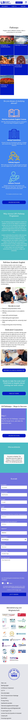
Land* (2, 500)
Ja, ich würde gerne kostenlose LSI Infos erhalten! (13, 572)
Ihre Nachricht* (5, 551)
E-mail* (3, 493)
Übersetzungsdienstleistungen (10, 699)
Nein (9, 577)
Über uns (3, 676)
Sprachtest (4, 691)
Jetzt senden (14, 588)
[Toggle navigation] (26, 2)
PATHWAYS (5, 6)
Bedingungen (5, 679)
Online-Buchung (14, 202)
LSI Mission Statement (7, 681)
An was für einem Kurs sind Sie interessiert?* (14, 508)
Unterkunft (4, 709)
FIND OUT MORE (14, 393)
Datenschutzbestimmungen (18, 581)
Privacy (17, 583)
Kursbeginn (4, 530)
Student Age (4, 544)
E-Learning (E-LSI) (6, 704)
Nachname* (4, 485)
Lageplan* (4, 522)
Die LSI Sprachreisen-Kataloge (9, 689)
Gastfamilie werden (6, 696)
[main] (14, 299)
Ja (3, 577)
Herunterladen (5, 686)
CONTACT (19, 2)
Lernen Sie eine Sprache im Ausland (11, 707)
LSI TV (3, 684)
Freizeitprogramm (6, 712)
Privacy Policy (5, 694)
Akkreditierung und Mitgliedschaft (10, 701)
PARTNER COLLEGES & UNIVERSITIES (14, 370)
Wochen (3, 538)
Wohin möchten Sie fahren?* (9, 515)
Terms (20, 583)
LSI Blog (3, 714)
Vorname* (4, 478)
